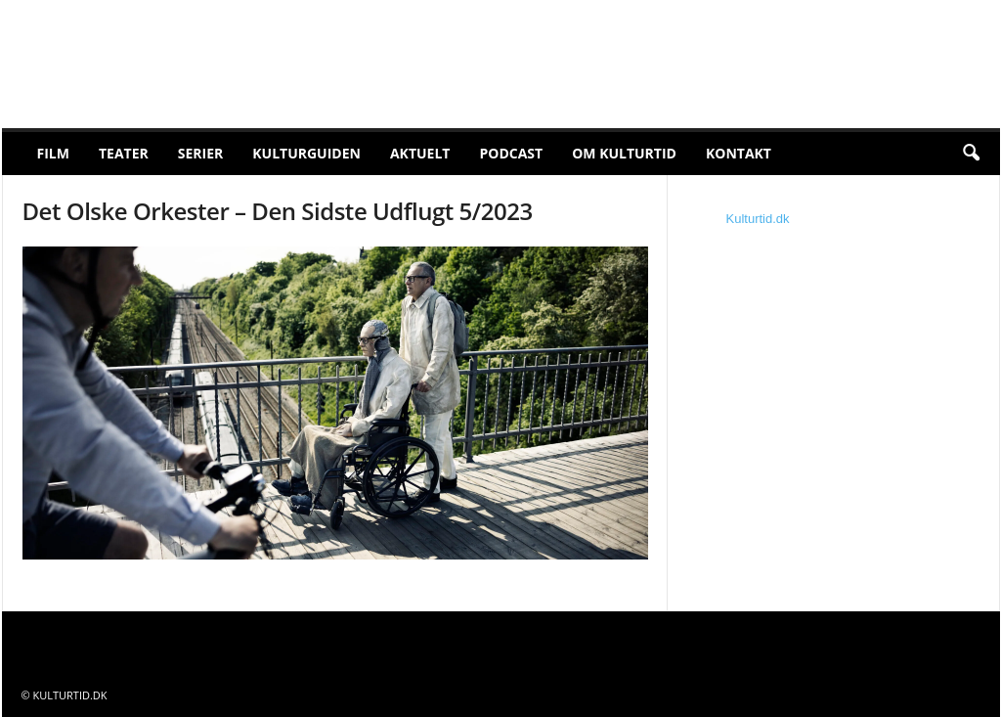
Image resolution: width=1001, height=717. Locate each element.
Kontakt (738, 153)
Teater (124, 153)
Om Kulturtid (624, 153)
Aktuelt (420, 153)
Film (53, 153)
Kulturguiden (306, 153)
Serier (201, 153)
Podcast (511, 153)
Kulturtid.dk (758, 218)
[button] (970, 153)
